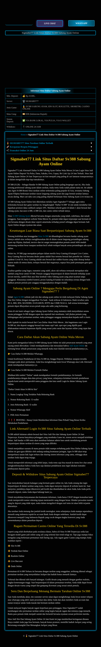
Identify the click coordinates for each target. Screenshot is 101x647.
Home (23, 135)
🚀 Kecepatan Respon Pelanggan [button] (49, 147)
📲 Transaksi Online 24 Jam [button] (49, 150)
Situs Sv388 (43, 236)
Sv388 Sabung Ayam (21, 216)
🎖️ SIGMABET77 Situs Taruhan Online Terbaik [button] (49, 143)
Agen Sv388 (18, 297)
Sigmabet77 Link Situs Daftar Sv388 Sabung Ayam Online (50, 33)
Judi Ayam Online (77, 346)
